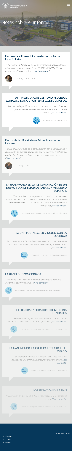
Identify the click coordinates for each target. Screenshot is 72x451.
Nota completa (42, 71)
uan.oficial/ (6, 443)
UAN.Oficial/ (7, 436)
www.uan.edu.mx (63, 433)
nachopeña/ (7, 439)
